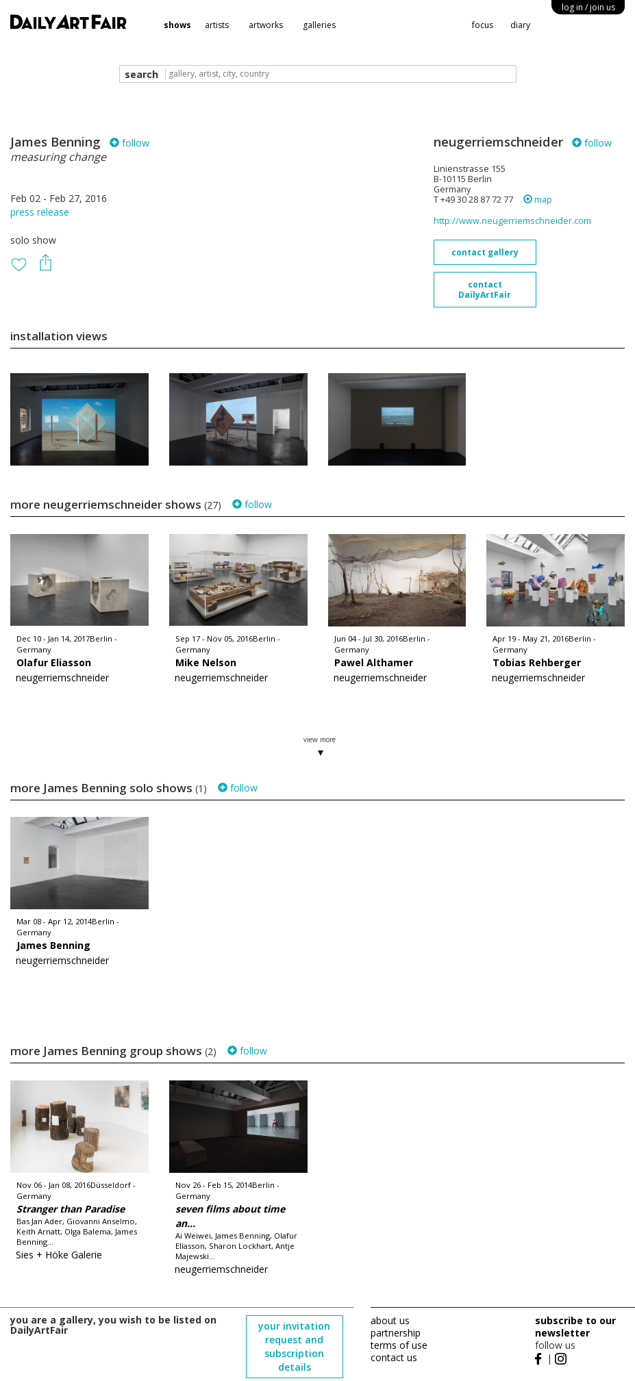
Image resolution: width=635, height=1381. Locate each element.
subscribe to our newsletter (575, 1326)
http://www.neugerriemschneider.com (512, 221)
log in (588, 7)
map (537, 199)
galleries (319, 25)
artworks (266, 25)
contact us (394, 1357)
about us (390, 1320)
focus (482, 25)
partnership (396, 1332)
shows (177, 25)
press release (39, 211)
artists (217, 25)
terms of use (399, 1345)
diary (520, 25)
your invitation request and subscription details (294, 1346)
